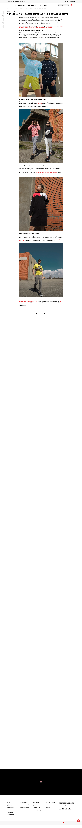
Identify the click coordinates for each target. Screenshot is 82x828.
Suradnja (9, 809)
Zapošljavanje (10, 812)
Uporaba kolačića (10, 814)
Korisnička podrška (23, 802)
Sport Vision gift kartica (50, 802)
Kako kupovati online (37, 804)
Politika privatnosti (10, 807)
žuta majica (39, 103)
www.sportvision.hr (36, 826)
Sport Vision (9, 8)
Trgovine (9, 810)
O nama (8, 802)
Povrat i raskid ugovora (24, 807)
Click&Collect (48, 809)
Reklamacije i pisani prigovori (25, 809)
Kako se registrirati (36, 805)
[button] (63, 5)
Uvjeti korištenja (10, 805)
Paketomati (48, 807)
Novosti (17, 8)
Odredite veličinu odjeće (37, 810)
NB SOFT (43, 826)
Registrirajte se (72, 1)
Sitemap (8, 815)
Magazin (14, 8)
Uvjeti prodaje (10, 804)
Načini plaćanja (36, 802)
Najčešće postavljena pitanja (25, 804)
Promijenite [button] (72, 822)
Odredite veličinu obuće (37, 809)
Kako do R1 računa (36, 807)
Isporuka (21, 805)
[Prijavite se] (70, 5)
